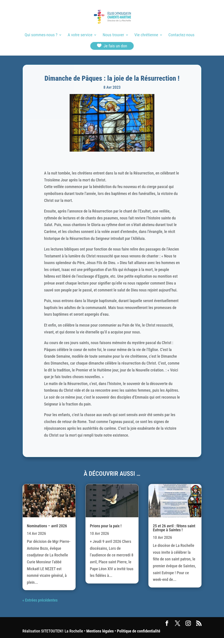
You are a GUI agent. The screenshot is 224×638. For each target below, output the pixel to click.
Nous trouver (113, 35)
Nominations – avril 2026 (47, 526)
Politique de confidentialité (138, 631)
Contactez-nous (181, 35)
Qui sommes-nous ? (41, 35)
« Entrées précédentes (40, 600)
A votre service (80, 35)
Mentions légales (100, 631)
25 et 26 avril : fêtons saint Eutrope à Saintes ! (174, 528)
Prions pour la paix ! (105, 526)
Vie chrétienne (146, 35)
